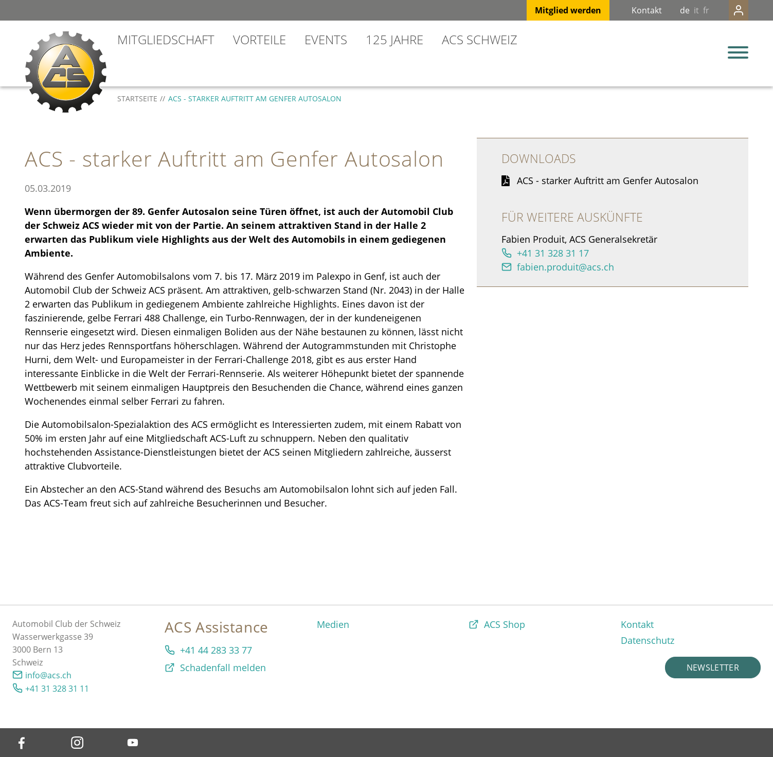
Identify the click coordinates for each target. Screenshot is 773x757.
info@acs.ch (48, 675)
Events (325, 39)
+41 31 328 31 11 (57, 688)
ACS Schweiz (479, 39)
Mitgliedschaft (165, 39)
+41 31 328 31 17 (553, 253)
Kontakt (626, 10)
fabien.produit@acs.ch (565, 267)
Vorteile (259, 39)
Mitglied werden (547, 10)
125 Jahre (394, 39)
